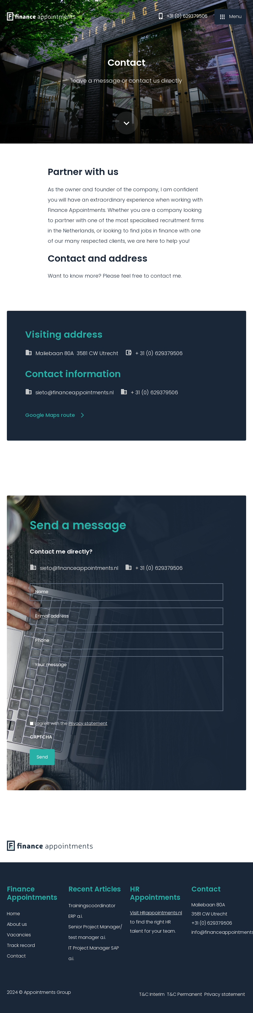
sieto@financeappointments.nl (69, 392)
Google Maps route (51, 415)
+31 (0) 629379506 (182, 16)
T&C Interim (152, 993)
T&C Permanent (184, 993)
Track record (21, 945)
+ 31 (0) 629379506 (149, 392)
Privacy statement (88, 722)
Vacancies (19, 934)
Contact (16, 955)
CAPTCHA (41, 736)
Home (13, 913)
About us (17, 923)
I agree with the (71, 722)
